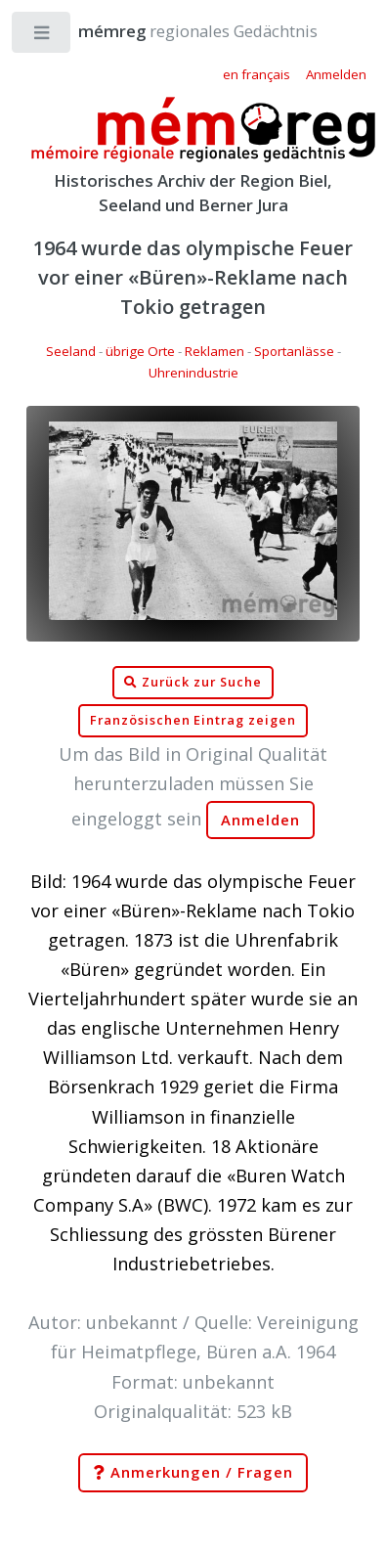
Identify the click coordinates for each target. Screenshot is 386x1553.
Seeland (71, 351)
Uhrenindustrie (193, 372)
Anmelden (261, 820)
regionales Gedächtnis (178, 31)
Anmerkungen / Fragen (192, 1473)
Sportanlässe (294, 351)
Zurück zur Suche (192, 682)
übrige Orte (140, 351)
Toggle (42, 36)
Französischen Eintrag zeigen (193, 720)
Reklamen (214, 351)
